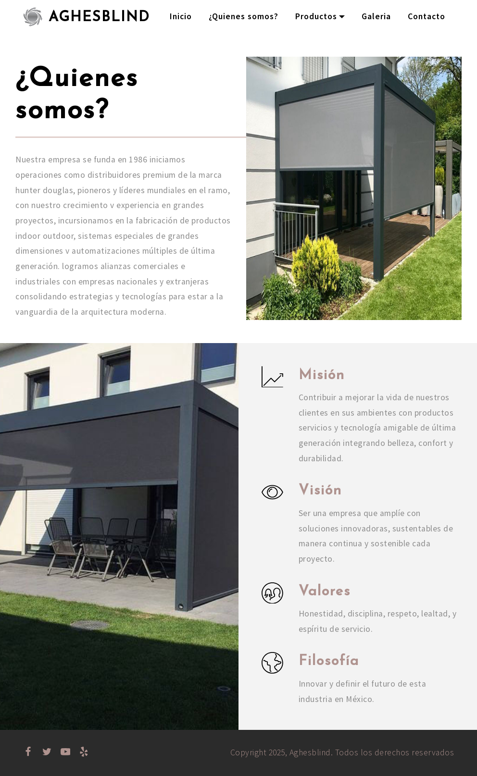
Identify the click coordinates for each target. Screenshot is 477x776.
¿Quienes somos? (243, 16)
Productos (316, 16)
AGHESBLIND (99, 16)
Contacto (426, 16)
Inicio (181, 16)
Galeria (376, 16)
